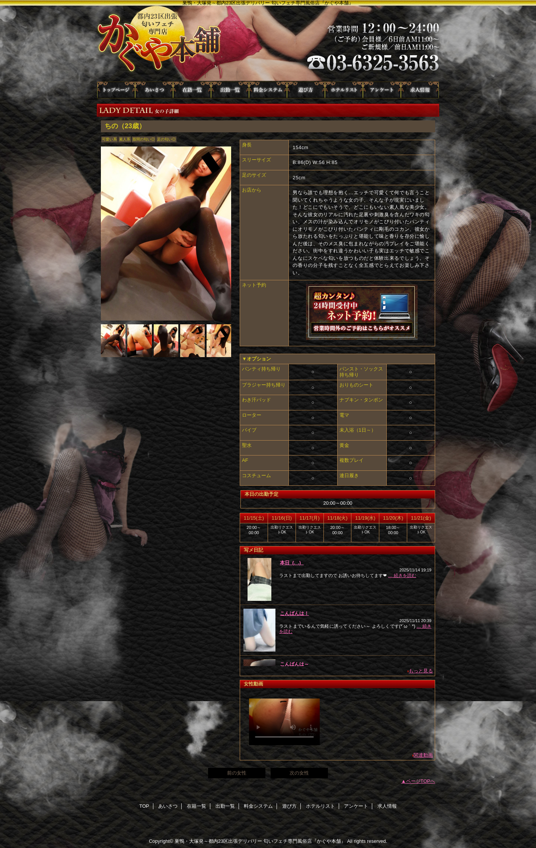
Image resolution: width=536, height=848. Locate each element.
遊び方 (306, 90)
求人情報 (420, 90)
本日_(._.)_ (292, 562)
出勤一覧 (230, 90)
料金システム (268, 90)
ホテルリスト (344, 90)
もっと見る (421, 671)
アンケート (382, 90)
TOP (116, 90)
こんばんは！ (294, 613)
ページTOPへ (421, 781)
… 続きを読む (402, 575)
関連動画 (423, 755)
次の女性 (299, 773)
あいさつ (154, 90)
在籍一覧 (192, 90)
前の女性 (236, 773)
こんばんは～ (294, 664)
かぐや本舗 (268, 44)
